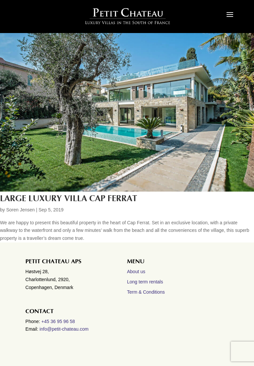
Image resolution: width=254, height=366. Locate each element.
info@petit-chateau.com (64, 329)
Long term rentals (145, 281)
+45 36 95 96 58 (58, 321)
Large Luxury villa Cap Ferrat (68, 198)
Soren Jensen (20, 209)
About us (136, 271)
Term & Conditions (146, 292)
